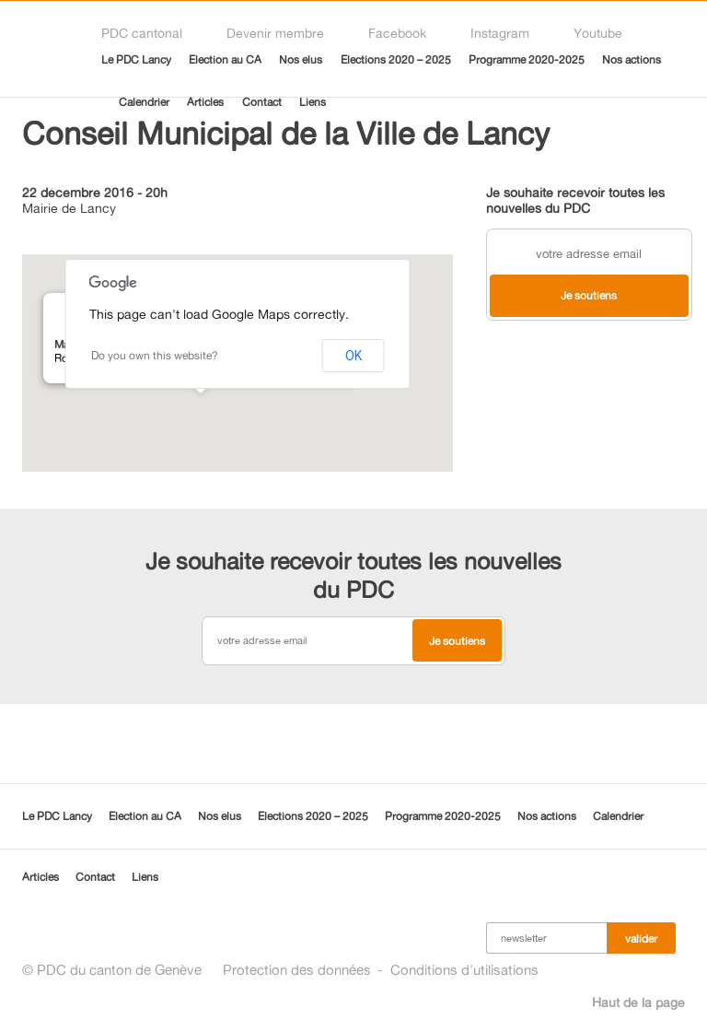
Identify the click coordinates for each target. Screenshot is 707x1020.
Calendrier (144, 102)
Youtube (598, 33)
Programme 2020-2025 (527, 59)
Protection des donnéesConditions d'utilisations (381, 970)
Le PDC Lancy (136, 59)
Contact (262, 102)
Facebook (397, 33)
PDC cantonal (141, 33)
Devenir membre (275, 33)
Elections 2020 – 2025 (396, 59)
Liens (312, 102)
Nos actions (631, 59)
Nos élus (300, 59)
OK (353, 355)
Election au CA (225, 59)
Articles (205, 102)
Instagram (499, 33)
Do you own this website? (154, 355)
